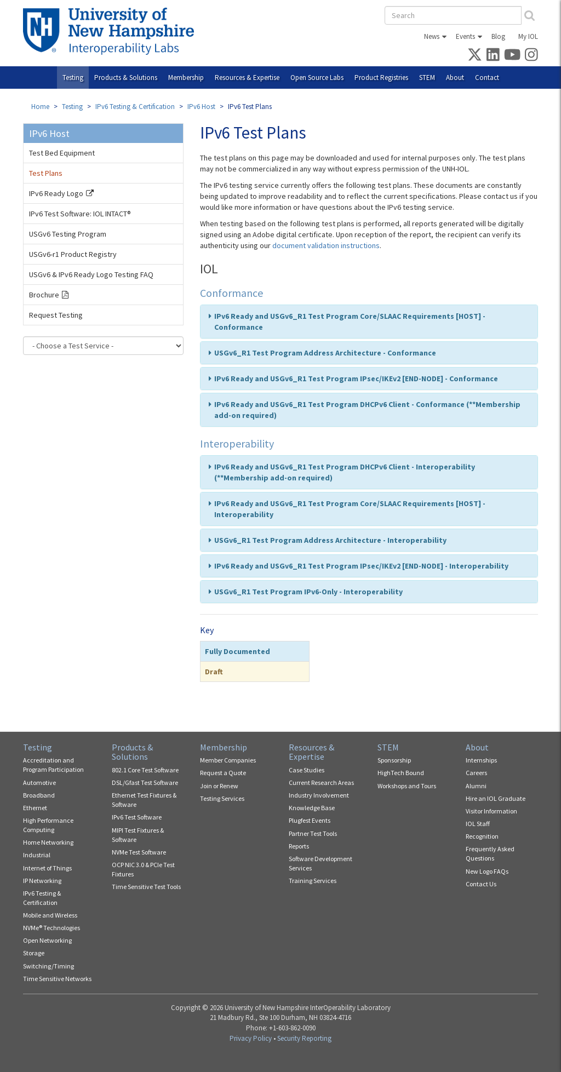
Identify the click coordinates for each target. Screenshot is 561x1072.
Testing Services (222, 798)
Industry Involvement (319, 795)
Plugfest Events (309, 820)
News (431, 36)
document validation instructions (326, 245)
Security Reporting (304, 1038)
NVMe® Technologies (51, 928)
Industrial (36, 855)
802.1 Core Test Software (145, 770)
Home (40, 106)
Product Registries (381, 77)
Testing (72, 77)
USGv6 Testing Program (67, 234)
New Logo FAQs (487, 871)
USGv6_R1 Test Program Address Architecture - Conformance (325, 353)
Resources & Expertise (247, 77)
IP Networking (42, 880)
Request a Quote (223, 773)
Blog (498, 36)
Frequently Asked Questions (490, 853)
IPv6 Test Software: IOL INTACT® (80, 214)
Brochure (44, 295)
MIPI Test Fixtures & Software (138, 835)
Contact (487, 77)
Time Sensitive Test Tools (146, 886)
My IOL (528, 36)
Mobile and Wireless (50, 915)
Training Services (312, 880)
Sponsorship (394, 760)
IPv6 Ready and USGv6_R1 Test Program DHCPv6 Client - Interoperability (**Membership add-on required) (344, 472)
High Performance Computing (48, 825)
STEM (427, 77)
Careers (476, 773)
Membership (186, 77)
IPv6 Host (201, 106)
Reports (299, 846)
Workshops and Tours (406, 786)
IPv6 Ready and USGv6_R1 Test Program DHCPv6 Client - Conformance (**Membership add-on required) (367, 409)
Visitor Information (491, 811)
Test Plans (45, 173)
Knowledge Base (312, 808)
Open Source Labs (317, 77)
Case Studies (306, 770)
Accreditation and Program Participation (53, 764)
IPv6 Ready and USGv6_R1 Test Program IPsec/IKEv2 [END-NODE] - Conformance (356, 378)
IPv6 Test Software (137, 817)
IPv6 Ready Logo (56, 193)
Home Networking (48, 842)
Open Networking (47, 940)
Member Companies (228, 760)
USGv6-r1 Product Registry (73, 254)
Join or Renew (219, 786)
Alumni (476, 786)
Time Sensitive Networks (57, 978)
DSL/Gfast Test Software (145, 782)
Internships (481, 760)
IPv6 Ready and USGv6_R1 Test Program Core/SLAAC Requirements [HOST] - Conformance (349, 321)
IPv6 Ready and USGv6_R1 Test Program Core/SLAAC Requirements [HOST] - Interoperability (349, 508)
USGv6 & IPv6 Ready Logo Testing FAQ (91, 274)
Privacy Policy (251, 1038)
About (455, 77)
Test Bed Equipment (62, 153)
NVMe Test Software (139, 852)
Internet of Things (47, 868)
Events (465, 36)
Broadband (39, 795)
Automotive (39, 782)
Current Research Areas (321, 782)
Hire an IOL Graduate (495, 798)
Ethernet (35, 808)
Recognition (482, 836)
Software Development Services (320, 863)
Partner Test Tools (313, 833)
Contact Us (481, 884)
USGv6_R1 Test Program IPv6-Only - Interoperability (308, 592)
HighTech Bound (400, 773)
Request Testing (56, 315)
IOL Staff (478, 823)
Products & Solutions (125, 77)
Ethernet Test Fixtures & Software (144, 800)
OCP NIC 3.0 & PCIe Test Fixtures (143, 869)
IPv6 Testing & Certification (135, 106)
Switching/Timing (48, 966)
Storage (33, 953)
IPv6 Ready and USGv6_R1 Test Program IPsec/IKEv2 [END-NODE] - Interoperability (361, 566)
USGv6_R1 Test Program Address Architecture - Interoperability (330, 540)
